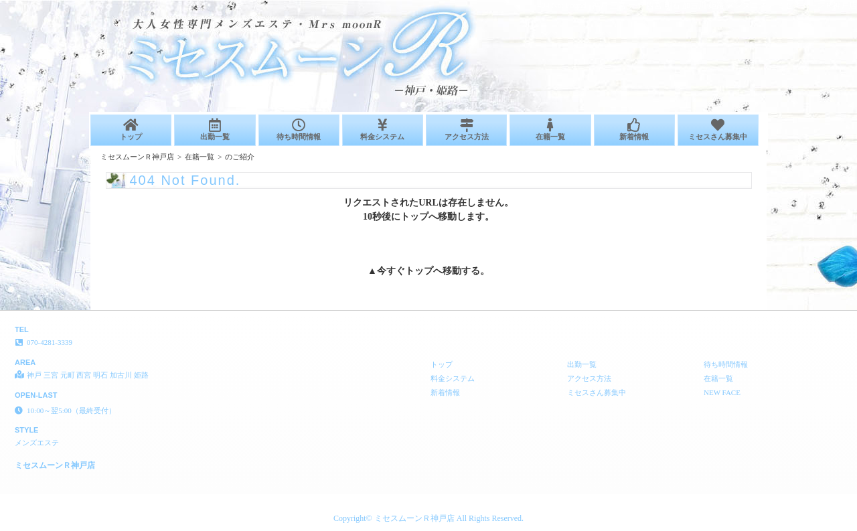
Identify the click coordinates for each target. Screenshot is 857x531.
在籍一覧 (550, 130)
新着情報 (634, 130)
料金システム (382, 130)
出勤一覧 (214, 130)
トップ (130, 130)
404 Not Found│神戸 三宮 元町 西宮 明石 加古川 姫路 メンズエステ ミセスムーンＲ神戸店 (697, 5)
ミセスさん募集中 (718, 130)
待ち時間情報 (298, 130)
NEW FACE (722, 392)
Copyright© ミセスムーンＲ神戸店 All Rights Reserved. (428, 518)
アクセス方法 (466, 130)
